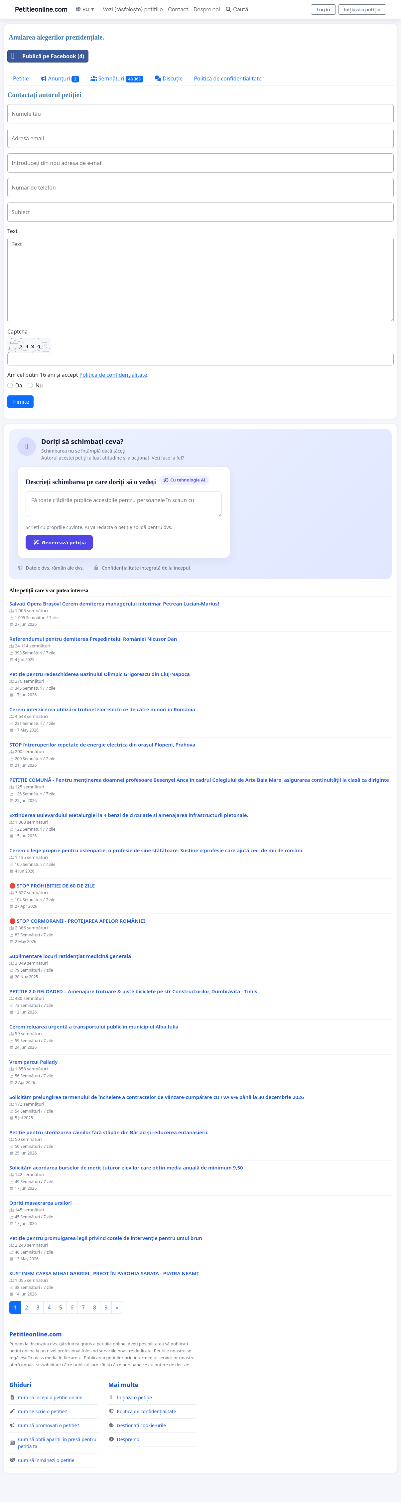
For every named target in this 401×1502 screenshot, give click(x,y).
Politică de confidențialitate (228, 78)
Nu (39, 385)
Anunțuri (59, 78)
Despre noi (207, 9)
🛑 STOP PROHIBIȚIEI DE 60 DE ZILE (52, 886)
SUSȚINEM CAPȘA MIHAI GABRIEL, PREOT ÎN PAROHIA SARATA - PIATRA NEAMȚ (104, 1273)
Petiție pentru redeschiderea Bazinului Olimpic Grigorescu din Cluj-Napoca (99, 674)
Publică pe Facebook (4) (46, 56)
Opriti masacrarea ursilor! (40, 1203)
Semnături (116, 78)
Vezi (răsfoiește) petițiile (133, 9)
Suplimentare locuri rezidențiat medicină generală (70, 956)
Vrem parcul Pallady (33, 1062)
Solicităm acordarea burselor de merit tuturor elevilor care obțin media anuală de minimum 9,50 (126, 1167)
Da (18, 385)
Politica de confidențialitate (113, 374)
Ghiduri (20, 1385)
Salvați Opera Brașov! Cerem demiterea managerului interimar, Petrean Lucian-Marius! (114, 604)
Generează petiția (59, 542)
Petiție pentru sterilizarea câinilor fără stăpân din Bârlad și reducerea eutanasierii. (108, 1132)
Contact (178, 9)
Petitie (21, 78)
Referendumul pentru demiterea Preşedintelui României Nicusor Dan (93, 639)
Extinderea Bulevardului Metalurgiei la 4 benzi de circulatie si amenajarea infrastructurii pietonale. (128, 815)
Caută (236, 9)
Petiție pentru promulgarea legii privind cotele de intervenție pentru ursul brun (105, 1238)
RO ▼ (85, 9)
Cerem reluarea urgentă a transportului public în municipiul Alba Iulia (93, 1027)
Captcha (17, 331)
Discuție (169, 78)
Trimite (20, 401)
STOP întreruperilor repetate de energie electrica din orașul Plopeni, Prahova (102, 745)
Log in (323, 9)
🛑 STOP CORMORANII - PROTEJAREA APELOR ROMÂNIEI (77, 921)
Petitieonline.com (41, 9)
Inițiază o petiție (362, 9)
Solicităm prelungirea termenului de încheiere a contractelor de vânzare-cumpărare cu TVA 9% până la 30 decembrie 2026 (156, 1097)
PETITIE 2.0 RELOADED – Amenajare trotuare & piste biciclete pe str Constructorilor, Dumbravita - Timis (133, 991)
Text (12, 231)
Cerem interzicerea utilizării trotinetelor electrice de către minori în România (102, 709)
